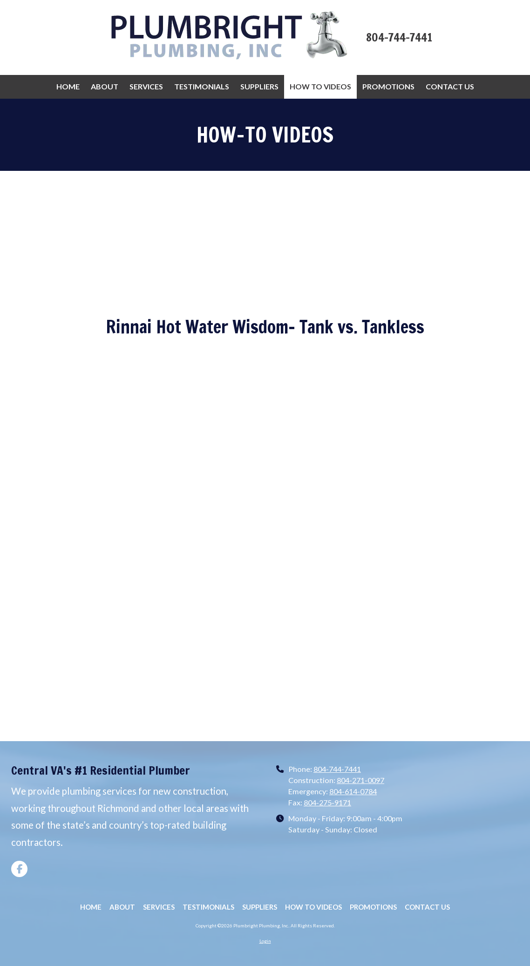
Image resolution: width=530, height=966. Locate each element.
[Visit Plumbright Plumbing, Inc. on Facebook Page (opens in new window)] (19, 869)
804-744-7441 (337, 768)
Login (265, 941)
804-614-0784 (353, 791)
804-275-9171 (327, 802)
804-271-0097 (360, 780)
